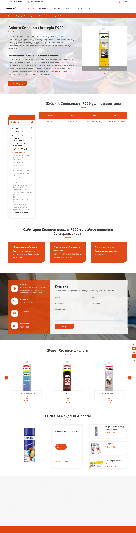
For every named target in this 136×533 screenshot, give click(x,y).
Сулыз (15, 182)
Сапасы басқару (56, 8)
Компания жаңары (68, 497)
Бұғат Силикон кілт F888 (21, 190)
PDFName (42, 497)
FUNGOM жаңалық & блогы (68, 418)
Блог (40, 501)
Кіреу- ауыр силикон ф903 (22, 210)
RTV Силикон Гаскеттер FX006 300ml (21, 174)
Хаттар (79, 8)
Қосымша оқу (59, 447)
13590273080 (23, 327)
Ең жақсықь (111, 444)
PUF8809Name (18, 165)
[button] (104, 73)
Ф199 (15, 197)
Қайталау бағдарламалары (19, 139)
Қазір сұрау (18, 83)
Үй (13, 16)
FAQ (40, 491)
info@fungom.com (37, 2)
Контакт (88, 8)
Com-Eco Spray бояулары (65, 431)
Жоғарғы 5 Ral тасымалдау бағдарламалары (116, 428)
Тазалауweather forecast (58, 71)
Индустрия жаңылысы (69, 501)
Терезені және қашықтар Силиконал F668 (22, 186)
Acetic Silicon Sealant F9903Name (20, 159)
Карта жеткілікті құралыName (18, 144)
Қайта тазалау (17, 135)
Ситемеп (110, 531)
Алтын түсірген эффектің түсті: (116, 462)
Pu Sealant (16, 168)
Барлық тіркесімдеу (20, 213)
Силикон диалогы (30, 16)
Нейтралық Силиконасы (21, 155)
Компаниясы (43, 8)
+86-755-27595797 (16, 2)
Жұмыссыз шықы (19, 204)
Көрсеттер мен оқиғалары (70, 504)
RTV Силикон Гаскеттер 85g (22, 171)
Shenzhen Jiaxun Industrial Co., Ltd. (25, 531)
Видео (41, 494)
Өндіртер (31, 8)
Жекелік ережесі (123, 531)
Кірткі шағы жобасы (20, 207)
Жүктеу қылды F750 (20, 162)
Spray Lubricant (17, 132)
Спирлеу (15, 128)
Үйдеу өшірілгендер (19, 149)
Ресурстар (70, 8)
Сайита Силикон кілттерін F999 (50, 16)
